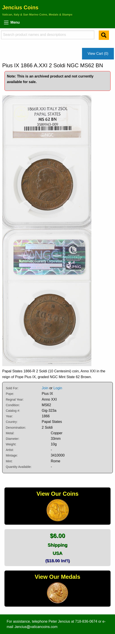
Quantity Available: (19, 467)
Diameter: (12, 438)
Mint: (9, 461)
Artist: (10, 450)
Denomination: (16, 427)
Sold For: (12, 388)
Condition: (13, 405)
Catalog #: (13, 410)
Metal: (10, 433)
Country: (12, 422)
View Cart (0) (98, 53)
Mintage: (12, 455)
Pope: (10, 393)
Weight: (11, 444)
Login (57, 388)
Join (45, 388)
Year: (9, 416)
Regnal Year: (15, 399)
